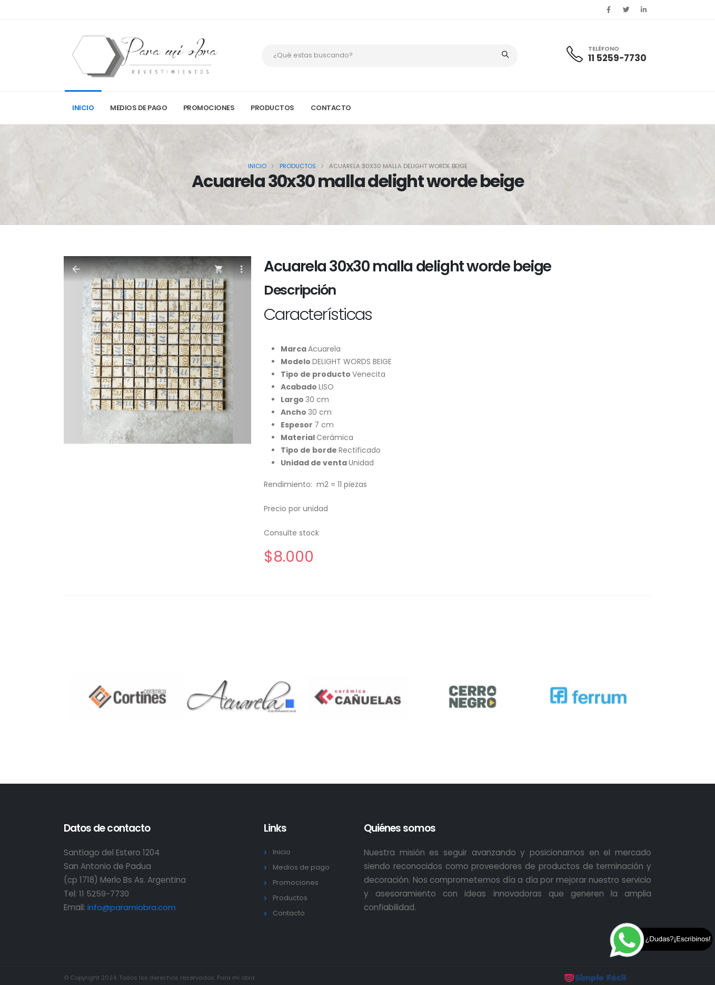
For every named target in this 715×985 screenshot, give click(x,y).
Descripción (300, 290)
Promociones (209, 108)
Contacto (331, 108)
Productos (272, 108)
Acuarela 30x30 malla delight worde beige (407, 266)
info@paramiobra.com (131, 907)
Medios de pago (138, 108)
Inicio (83, 108)
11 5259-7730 (617, 58)
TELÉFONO (603, 48)
